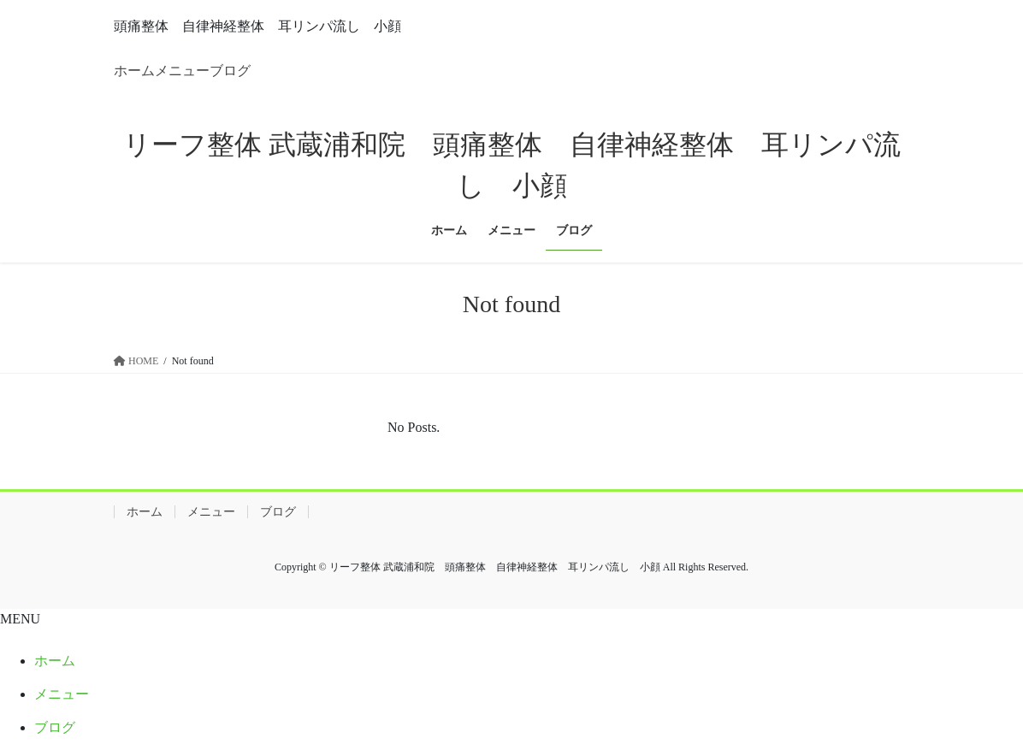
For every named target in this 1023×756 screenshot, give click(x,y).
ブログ (230, 70)
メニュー (182, 70)
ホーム (134, 70)
